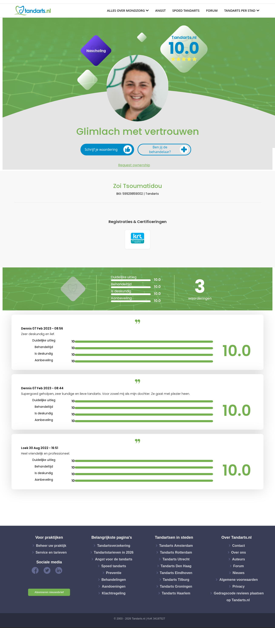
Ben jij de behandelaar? (168, 149)
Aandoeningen (113, 587)
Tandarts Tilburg (176, 580)
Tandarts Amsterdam (176, 546)
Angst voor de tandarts (113, 559)
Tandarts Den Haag (176, 566)
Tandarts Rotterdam (176, 553)
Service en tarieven (51, 553)
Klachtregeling (113, 593)
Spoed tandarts (185, 10)
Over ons (238, 553)
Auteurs (238, 559)
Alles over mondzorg (126, 10)
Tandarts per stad (239, 10)
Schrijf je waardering (108, 149)
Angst (160, 10)
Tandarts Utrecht (175, 559)
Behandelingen (114, 580)
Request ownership (134, 165)
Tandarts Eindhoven (176, 573)
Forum (212, 10)
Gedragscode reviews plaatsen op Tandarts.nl (239, 597)
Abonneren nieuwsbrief (49, 592)
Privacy (238, 587)
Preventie (113, 573)
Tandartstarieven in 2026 (113, 553)
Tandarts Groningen (176, 587)
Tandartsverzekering (113, 546)
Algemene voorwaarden (238, 580)
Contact (238, 546)
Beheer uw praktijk (51, 546)
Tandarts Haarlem (176, 593)
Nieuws (239, 573)
